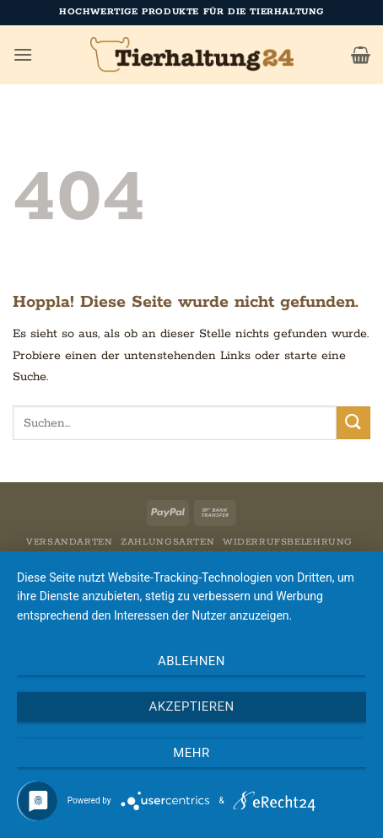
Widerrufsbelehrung (288, 542)
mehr (191, 752)
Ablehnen (191, 661)
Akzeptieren (191, 706)
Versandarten (69, 542)
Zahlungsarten (167, 542)
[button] (23, 54)
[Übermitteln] (353, 422)
